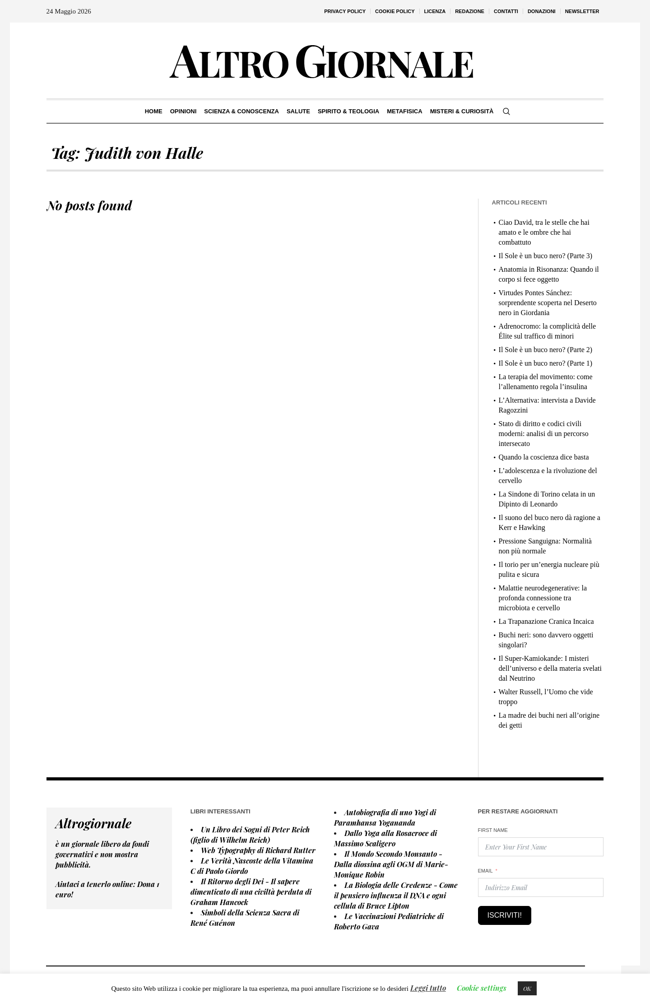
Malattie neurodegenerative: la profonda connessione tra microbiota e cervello (543, 598)
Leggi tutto (428, 988)
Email (485, 870)
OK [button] (527, 988)
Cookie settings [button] (481, 988)
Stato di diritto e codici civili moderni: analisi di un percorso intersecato (544, 433)
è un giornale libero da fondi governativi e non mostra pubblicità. (102, 854)
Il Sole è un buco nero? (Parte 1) (545, 363)
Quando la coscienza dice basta (544, 457)
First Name (493, 830)
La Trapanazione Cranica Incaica (546, 621)
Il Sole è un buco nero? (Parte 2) (545, 349)
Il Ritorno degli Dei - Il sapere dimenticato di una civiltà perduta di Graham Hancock (250, 892)
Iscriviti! (505, 915)
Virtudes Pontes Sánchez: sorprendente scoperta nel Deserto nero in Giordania (548, 302)
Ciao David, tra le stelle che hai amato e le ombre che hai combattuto (544, 232)
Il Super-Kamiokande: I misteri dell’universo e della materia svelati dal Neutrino (550, 668)
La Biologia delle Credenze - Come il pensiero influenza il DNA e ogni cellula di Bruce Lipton (396, 895)
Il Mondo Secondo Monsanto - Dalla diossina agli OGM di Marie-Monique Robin (391, 864)
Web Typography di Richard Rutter (258, 850)
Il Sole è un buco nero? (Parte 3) (545, 256)
